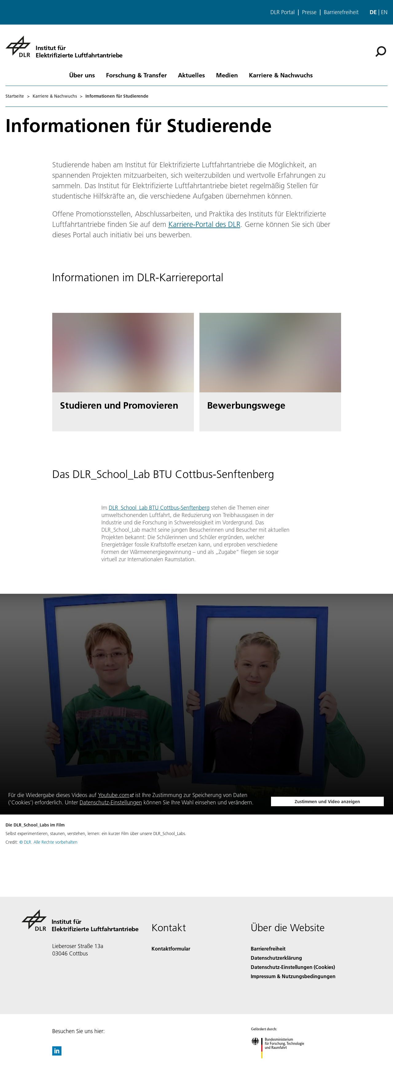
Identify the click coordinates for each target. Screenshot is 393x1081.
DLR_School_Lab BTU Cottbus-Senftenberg (159, 507)
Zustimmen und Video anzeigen (327, 801)
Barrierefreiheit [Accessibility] (268, 948)
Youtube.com (113, 795)
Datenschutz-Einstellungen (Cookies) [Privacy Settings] (293, 967)
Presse (309, 12)
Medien (227, 75)
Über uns (82, 75)
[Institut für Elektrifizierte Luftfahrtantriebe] (64, 46)
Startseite (15, 96)
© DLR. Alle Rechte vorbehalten (48, 842)
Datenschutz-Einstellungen (111, 802)
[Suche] (380, 51)
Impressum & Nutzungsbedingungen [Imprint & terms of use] (293, 976)
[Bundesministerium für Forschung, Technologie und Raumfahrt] (281, 1063)
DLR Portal (282, 12)
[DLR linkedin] (56, 1053)
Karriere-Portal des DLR (204, 224)
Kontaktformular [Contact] (170, 948)
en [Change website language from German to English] (384, 12)
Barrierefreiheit (341, 12)
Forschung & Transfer (136, 75)
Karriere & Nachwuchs (281, 75)
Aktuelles (191, 75)
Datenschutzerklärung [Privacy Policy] (276, 958)
